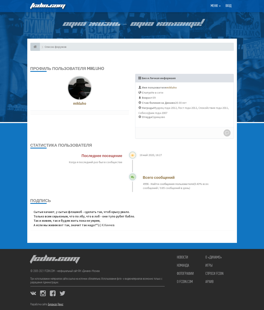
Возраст (147, 97)
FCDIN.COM (47, 6)
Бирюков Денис (55, 304)
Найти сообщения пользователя (172, 184)
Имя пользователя (154, 87)
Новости (182, 257)
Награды (148, 108)
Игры (209, 266)
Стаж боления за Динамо (158, 103)
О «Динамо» (213, 257)
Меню (216, 6)
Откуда (147, 117)
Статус (146, 92)
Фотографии (185, 274)
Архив (209, 282)
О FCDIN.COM (185, 282)
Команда (183, 266)
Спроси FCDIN (214, 274)
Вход (228, 6)
